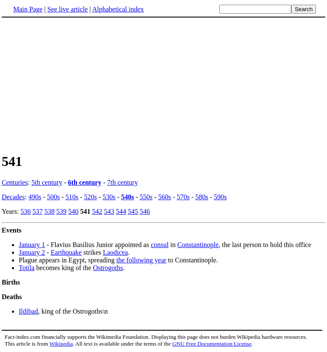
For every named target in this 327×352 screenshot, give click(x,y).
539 (61, 211)
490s (35, 197)
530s (109, 197)
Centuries (15, 182)
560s (164, 197)
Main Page (28, 9)
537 (37, 211)
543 (109, 211)
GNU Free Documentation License (211, 343)
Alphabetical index (117, 9)
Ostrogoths (108, 267)
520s (90, 197)
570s (183, 197)
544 (121, 211)
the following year (141, 260)
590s (220, 197)
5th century (47, 182)
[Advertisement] (163, 85)
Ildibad (28, 311)
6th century (85, 182)
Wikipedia (61, 343)
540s (127, 197)
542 (97, 211)
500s (53, 197)
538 (49, 211)
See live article (67, 9)
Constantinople (197, 244)
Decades (13, 197)
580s (201, 197)
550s (146, 197)
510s (72, 197)
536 (25, 211)
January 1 (32, 244)
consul (160, 244)
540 (73, 211)
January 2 (32, 252)
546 (145, 211)
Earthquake (66, 252)
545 (133, 211)
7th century (122, 182)
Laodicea (115, 252)
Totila (26, 267)
